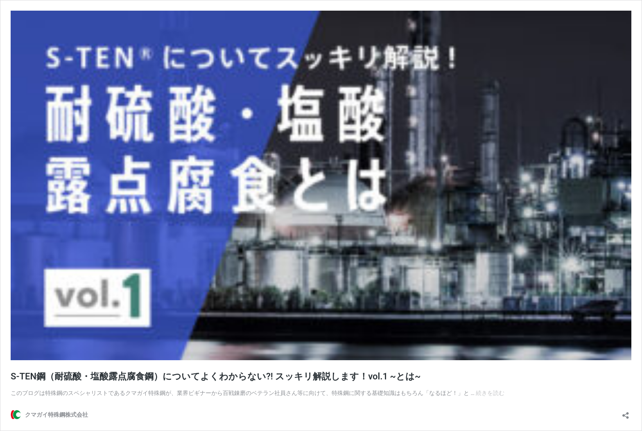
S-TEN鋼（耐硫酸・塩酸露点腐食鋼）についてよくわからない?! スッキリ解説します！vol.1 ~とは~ (215, 376)
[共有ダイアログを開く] (625, 412)
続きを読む (490, 393)
